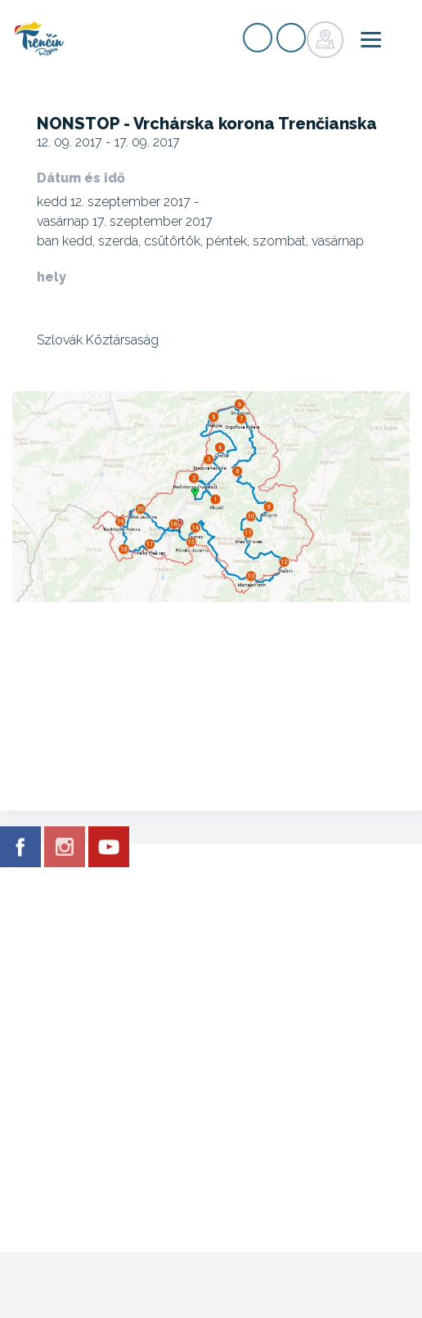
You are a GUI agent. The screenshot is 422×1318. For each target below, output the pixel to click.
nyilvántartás (257, 37)
